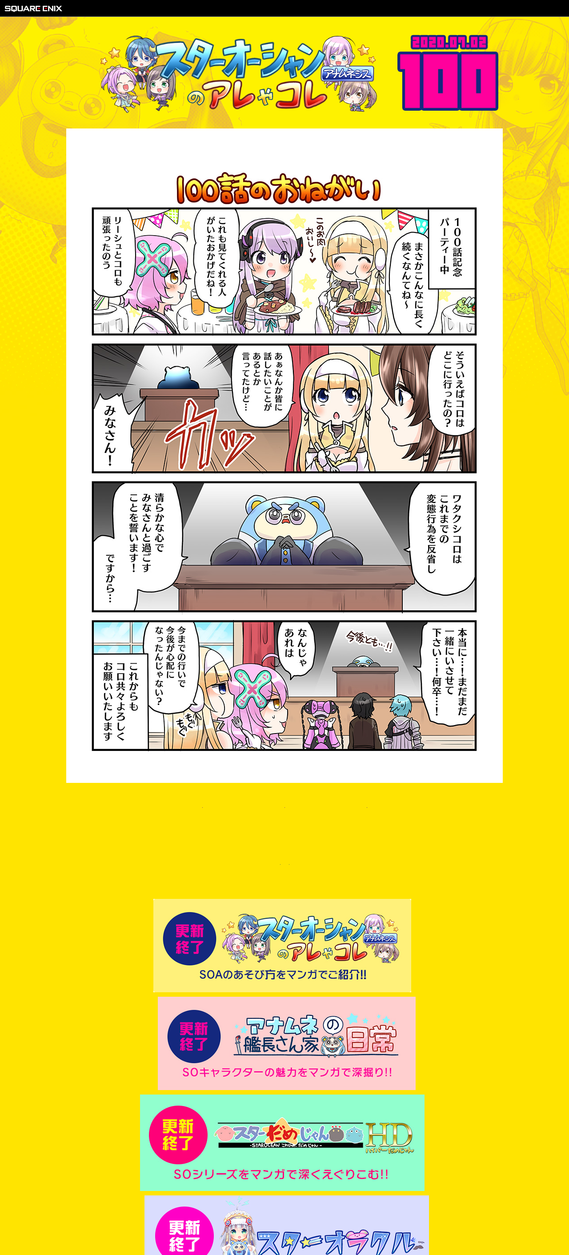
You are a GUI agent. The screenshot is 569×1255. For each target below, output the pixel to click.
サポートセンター (340, 1224)
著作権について (227, 1224)
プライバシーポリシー (282, 1224)
